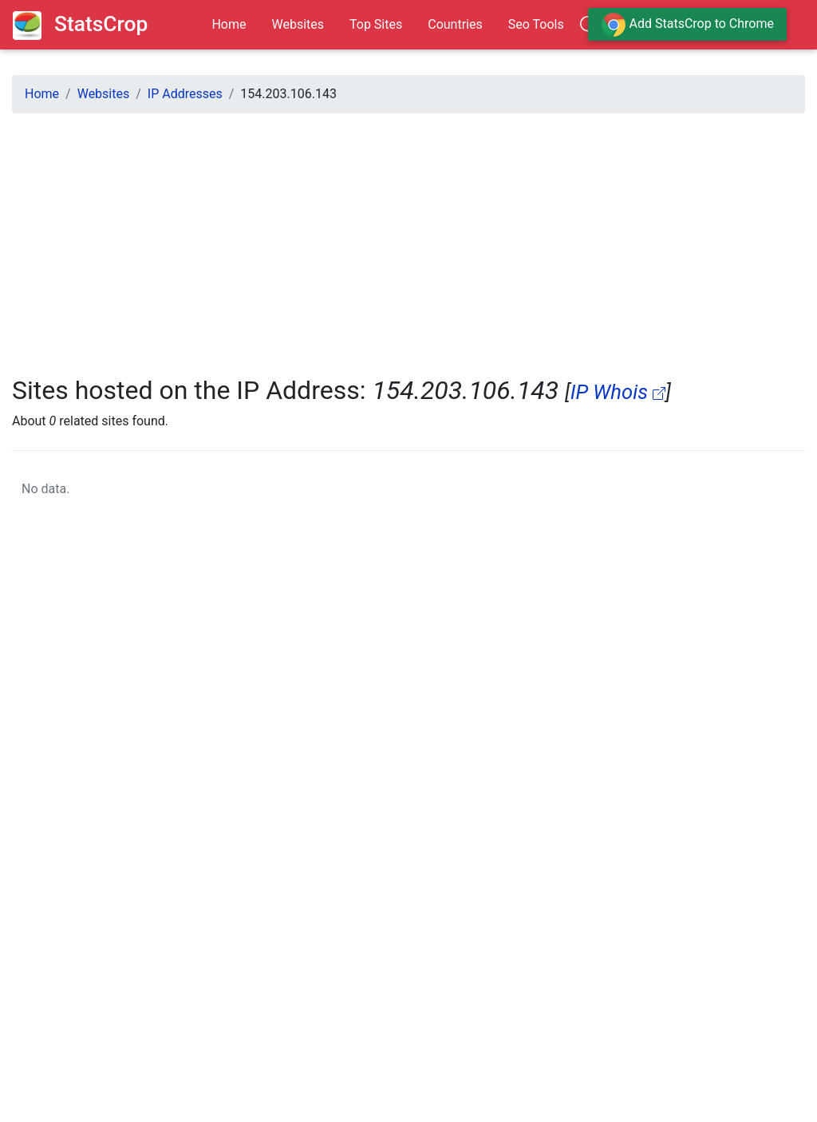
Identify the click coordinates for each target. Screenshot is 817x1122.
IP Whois (618, 392)
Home (228, 24)
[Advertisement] (408, 238)
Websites (297, 24)
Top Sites (375, 24)
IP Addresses (185, 93)
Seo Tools (536, 24)
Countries (455, 24)
